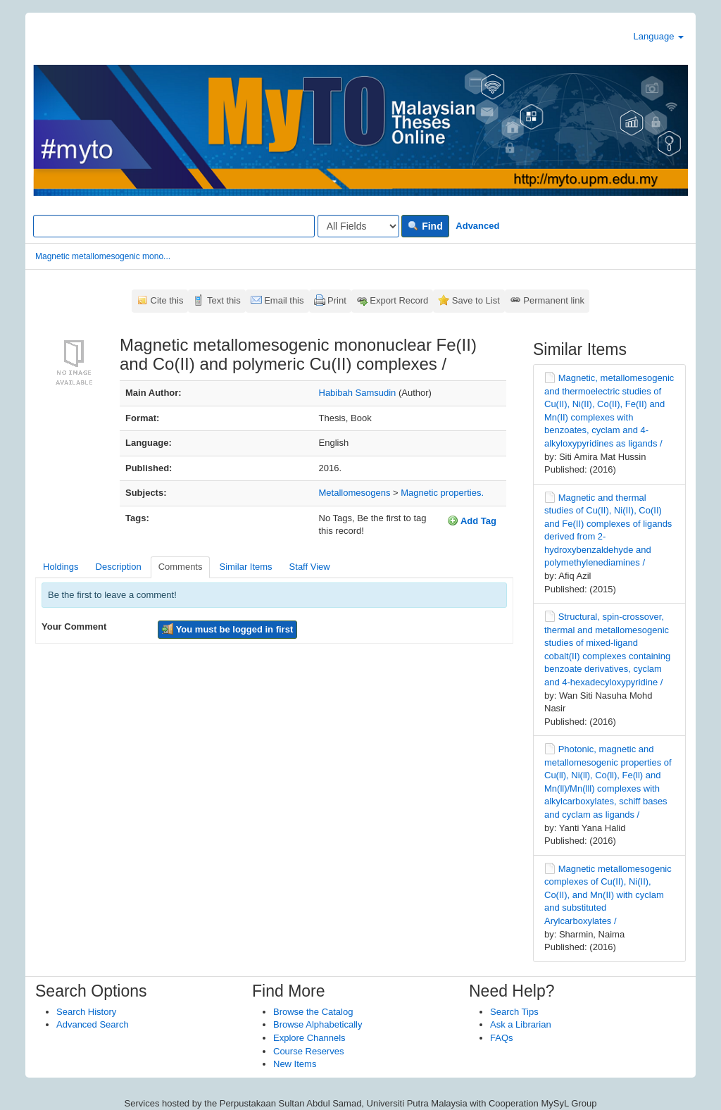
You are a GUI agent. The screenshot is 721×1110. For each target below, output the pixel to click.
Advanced (477, 225)
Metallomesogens (355, 492)
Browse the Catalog (313, 1011)
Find (425, 226)
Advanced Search (92, 1024)
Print (336, 300)
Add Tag (471, 520)
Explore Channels (309, 1038)
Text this (224, 300)
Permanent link (553, 300)
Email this (283, 300)
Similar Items (245, 566)
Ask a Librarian (520, 1024)
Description (119, 566)
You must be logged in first (227, 629)
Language (659, 36)
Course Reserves (308, 1051)
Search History (86, 1011)
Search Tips (514, 1011)
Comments (180, 566)
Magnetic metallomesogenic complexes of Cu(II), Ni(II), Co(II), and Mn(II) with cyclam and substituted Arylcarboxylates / (608, 894)
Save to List (476, 300)
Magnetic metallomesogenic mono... (102, 256)
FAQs (501, 1038)
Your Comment (74, 626)
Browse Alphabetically (317, 1024)
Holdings (61, 566)
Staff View (309, 566)
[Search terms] (174, 226)
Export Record (399, 300)
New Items (294, 1064)
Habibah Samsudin (357, 392)
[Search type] (358, 226)
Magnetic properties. (442, 492)
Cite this (167, 300)
